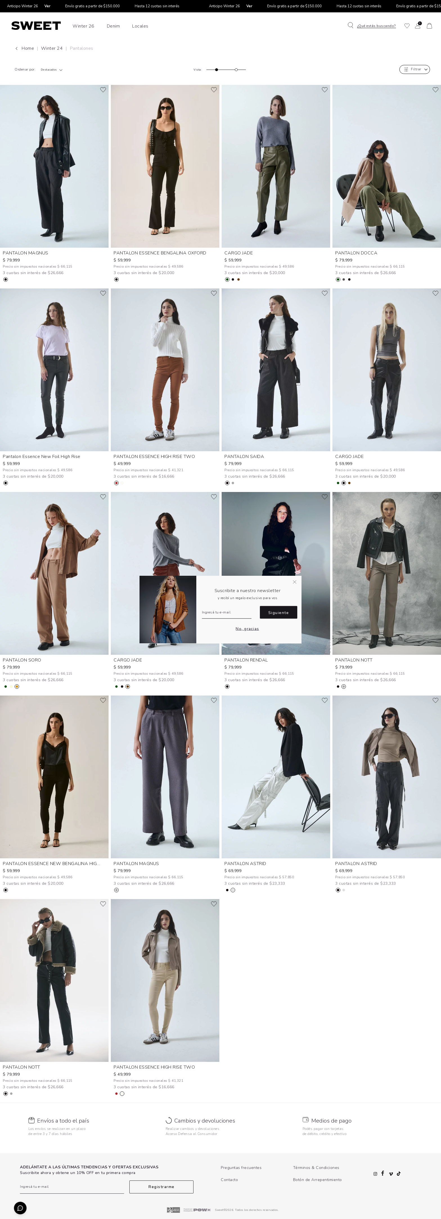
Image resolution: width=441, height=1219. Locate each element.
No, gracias (247, 628)
